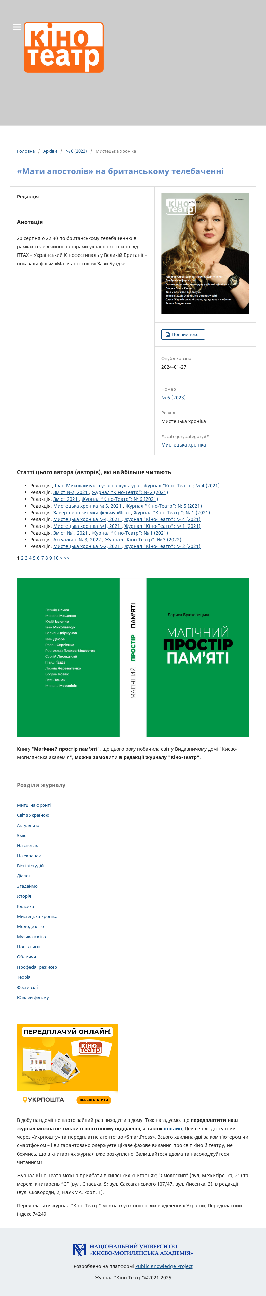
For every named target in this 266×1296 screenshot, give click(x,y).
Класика (25, 906)
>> (67, 558)
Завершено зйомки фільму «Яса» (92, 512)
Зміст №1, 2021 (71, 533)
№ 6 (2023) (76, 151)
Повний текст (185, 334)
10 (56, 558)
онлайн (173, 1128)
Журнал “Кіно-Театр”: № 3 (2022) (143, 539)
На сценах (27, 845)
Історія (24, 896)
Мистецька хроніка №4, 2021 (87, 519)
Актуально (28, 825)
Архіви (50, 151)
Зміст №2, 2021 (71, 492)
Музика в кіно (31, 937)
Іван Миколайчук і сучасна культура (98, 485)
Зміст (22, 835)
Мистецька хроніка (183, 444)
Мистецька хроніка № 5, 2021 (88, 506)
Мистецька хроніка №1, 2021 (87, 526)
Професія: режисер (37, 967)
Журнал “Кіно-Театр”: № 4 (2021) (181, 485)
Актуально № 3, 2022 (77, 539)
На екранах (29, 856)
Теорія (23, 977)
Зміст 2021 (66, 499)
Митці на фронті (34, 805)
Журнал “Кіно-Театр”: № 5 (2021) (164, 506)
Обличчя (26, 957)
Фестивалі (27, 987)
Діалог (24, 876)
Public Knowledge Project (164, 1266)
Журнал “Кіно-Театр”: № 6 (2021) (120, 499)
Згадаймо (27, 886)
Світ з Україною (33, 815)
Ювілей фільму (33, 997)
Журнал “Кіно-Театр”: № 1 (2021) (172, 512)
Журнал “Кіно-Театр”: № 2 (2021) (130, 492)
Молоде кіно (30, 926)
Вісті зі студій (30, 866)
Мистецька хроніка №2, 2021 (87, 546)
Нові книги (28, 947)
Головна (26, 151)
